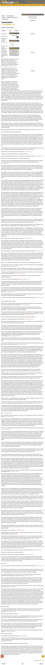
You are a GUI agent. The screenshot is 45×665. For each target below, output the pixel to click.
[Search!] (18, 37)
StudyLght (8, 2)
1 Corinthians (5, 19)
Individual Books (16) (14, 55)
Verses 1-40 (4, 33)
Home (3, 15)
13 (3, 30)
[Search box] (13, 37)
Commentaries (10, 15)
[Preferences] (43, 5)
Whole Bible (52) (14, 49)
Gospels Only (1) (14, 53)
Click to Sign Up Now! (38, 1)
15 (16, 30)
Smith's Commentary (12, 17)
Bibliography (13, 45)
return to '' (39, 660)
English (3, 17)
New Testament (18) (14, 51)
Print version (13, 42)
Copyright (12, 43)
